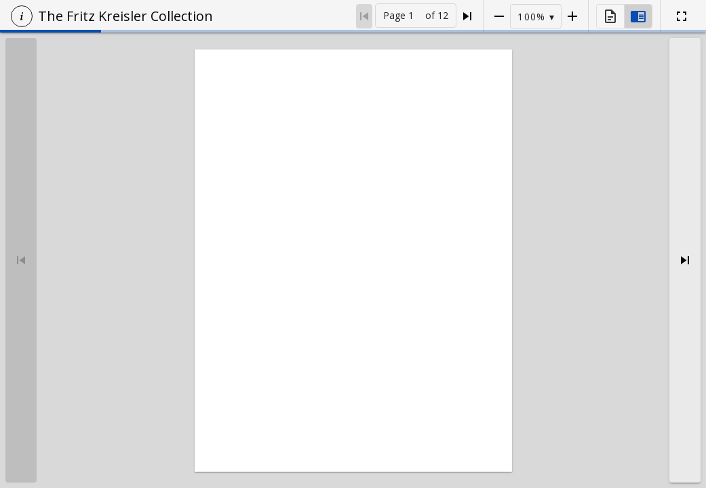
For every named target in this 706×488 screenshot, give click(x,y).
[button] (22, 16)
